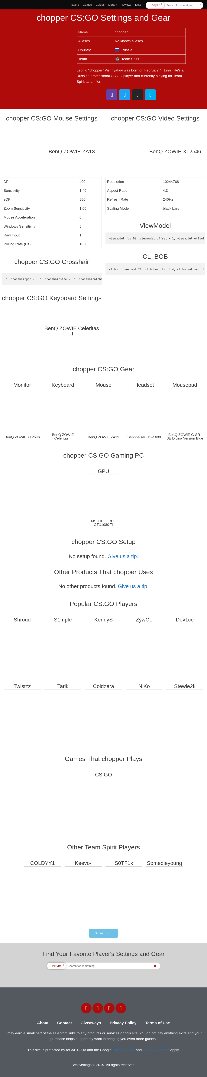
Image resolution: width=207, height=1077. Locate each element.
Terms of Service (156, 1050)
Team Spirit (127, 59)
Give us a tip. (123, 556)
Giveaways (91, 1023)
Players (74, 4)
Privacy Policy (123, 1023)
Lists (138, 4)
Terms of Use (157, 1023)
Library (112, 4)
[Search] (200, 5)
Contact (64, 1023)
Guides (100, 4)
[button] (103, 933)
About (43, 1023)
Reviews (126, 4)
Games (87, 4)
